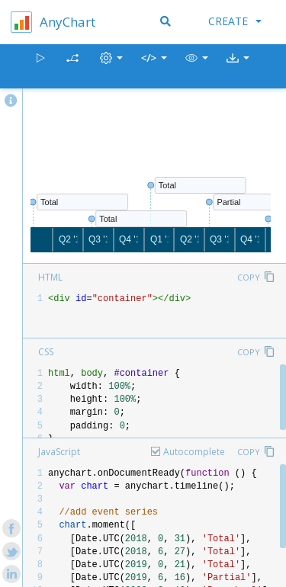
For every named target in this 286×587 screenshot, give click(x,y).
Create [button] (235, 21)
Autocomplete (194, 451)
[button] (196, 66)
